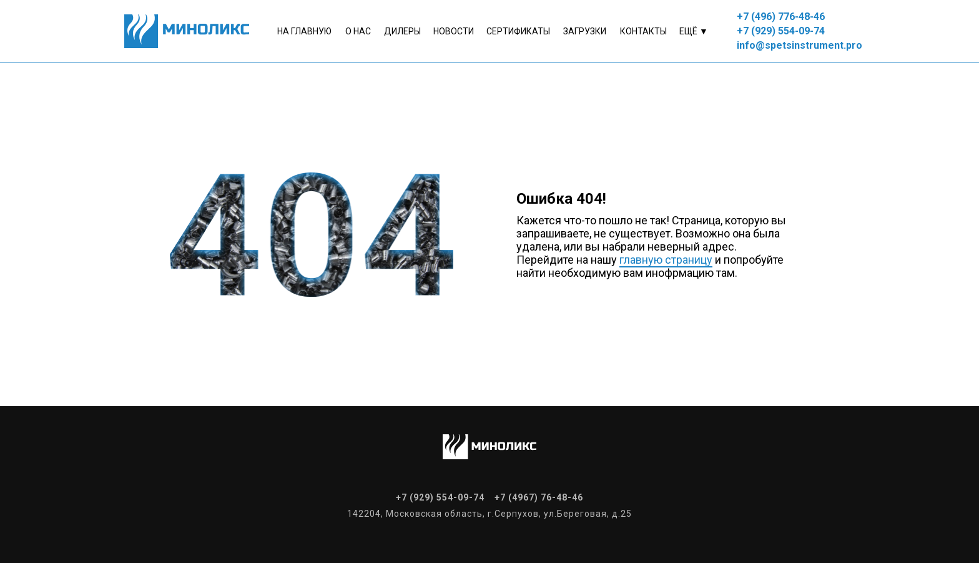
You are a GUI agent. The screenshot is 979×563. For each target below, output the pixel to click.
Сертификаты (518, 31)
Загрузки (584, 31)
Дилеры (402, 31)
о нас (358, 31)
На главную (304, 31)
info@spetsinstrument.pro (799, 45)
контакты (643, 31)
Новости (453, 31)
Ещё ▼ (693, 31)
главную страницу (665, 259)
